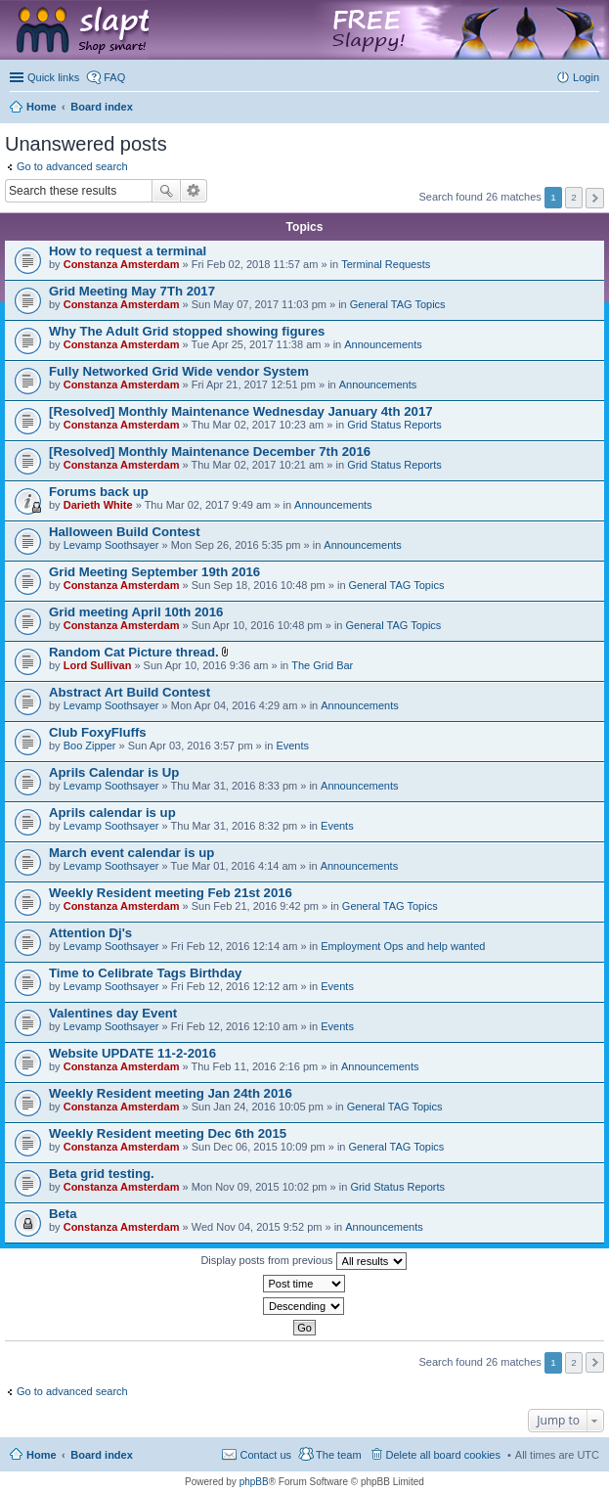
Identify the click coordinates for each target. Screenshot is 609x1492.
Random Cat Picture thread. (134, 652)
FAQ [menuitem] (114, 77)
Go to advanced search (72, 166)
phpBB (254, 1481)
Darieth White (98, 505)
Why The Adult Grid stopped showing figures (187, 331)
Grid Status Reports (394, 424)
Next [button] (595, 198)
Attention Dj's (90, 933)
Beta (63, 1213)
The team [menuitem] (338, 1455)
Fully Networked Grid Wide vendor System (179, 371)
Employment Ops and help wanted (403, 946)
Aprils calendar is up (112, 812)
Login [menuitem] (586, 77)
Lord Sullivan (98, 665)
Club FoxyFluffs (98, 732)
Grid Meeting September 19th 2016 (154, 572)
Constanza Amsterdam (122, 264)
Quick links (53, 77)
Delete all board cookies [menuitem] (443, 1455)
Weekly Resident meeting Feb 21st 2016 (170, 892)
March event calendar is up (131, 852)
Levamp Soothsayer (111, 545)
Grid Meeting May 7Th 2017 (132, 291)
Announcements (383, 344)
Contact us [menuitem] (265, 1455)
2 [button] (574, 197)
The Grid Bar (322, 665)
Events (292, 745)
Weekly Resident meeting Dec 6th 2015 (167, 1133)
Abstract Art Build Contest (129, 692)
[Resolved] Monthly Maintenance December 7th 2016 (209, 451)
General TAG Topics (398, 304)
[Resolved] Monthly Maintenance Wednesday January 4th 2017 (241, 411)
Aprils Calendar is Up (114, 772)
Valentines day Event (113, 1013)
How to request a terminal (127, 251)
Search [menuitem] (591, 108)
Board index (101, 1455)
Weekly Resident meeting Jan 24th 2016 (170, 1093)
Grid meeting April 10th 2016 (136, 612)
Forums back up (99, 491)
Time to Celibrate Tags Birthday (145, 973)
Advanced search (194, 191)
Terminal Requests (385, 264)
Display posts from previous (303, 1261)
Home (41, 1455)
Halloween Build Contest (124, 531)
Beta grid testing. (101, 1173)
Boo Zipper (90, 745)
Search (166, 191)
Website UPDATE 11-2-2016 (132, 1053)
